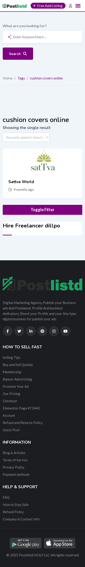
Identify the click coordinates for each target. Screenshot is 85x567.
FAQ (6, 497)
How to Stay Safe (16, 504)
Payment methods (16, 474)
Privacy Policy (13, 467)
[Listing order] (26, 137)
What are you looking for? (25, 26)
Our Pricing (11, 394)
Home (7, 78)
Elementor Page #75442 (21, 408)
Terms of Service (15, 460)
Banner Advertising (17, 379)
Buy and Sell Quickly (18, 365)
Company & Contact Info (21, 519)
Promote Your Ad (16, 386)
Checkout (10, 401)
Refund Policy (13, 512)
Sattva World (21, 181)
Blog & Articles (14, 453)
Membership (12, 372)
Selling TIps (11, 357)
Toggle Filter (42, 209)
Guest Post (11, 430)
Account (9, 415)
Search (18, 53)
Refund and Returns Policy (23, 423)
